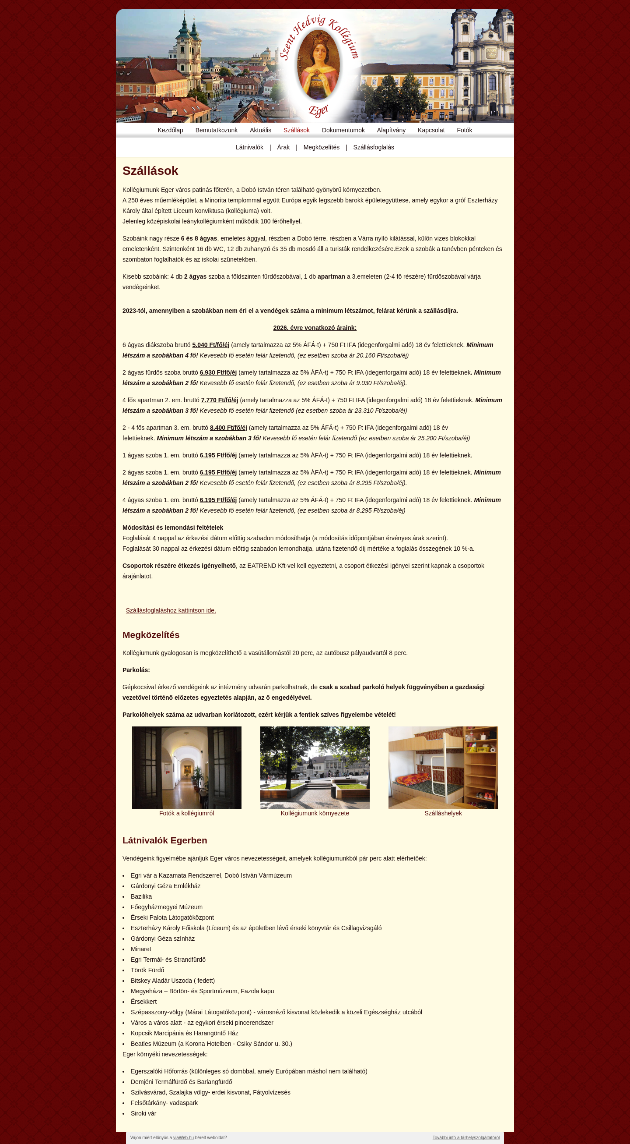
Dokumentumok (343, 130)
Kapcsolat (431, 130)
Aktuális (260, 130)
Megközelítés (322, 147)
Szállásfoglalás (374, 147)
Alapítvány (391, 130)
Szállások (297, 130)
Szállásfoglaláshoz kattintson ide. (171, 610)
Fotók (464, 130)
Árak (283, 147)
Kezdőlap (170, 130)
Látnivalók (249, 147)
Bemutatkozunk (217, 130)
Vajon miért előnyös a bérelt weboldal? (178, 1137)
